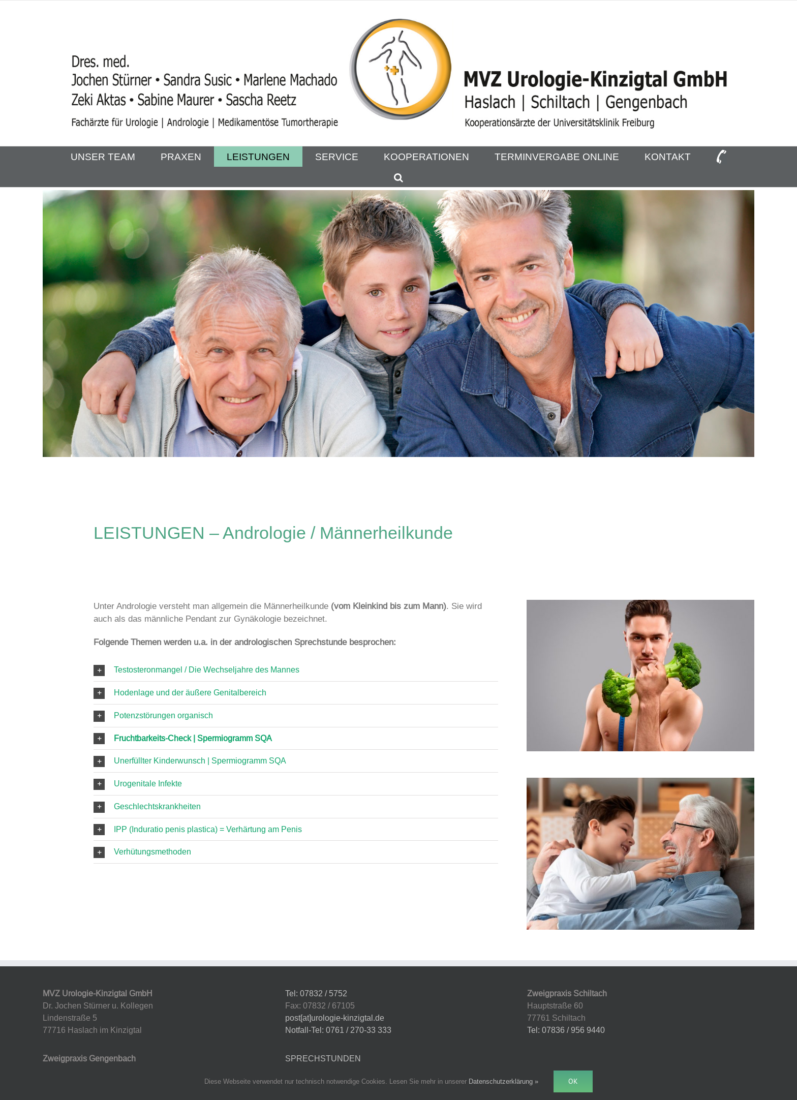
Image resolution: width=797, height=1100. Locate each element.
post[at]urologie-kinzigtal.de (334, 1017)
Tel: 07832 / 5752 (316, 993)
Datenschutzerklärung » (503, 1081)
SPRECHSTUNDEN (323, 1058)
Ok (573, 1081)
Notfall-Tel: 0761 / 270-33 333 (338, 1029)
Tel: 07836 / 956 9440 (566, 1029)
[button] (398, 177)
